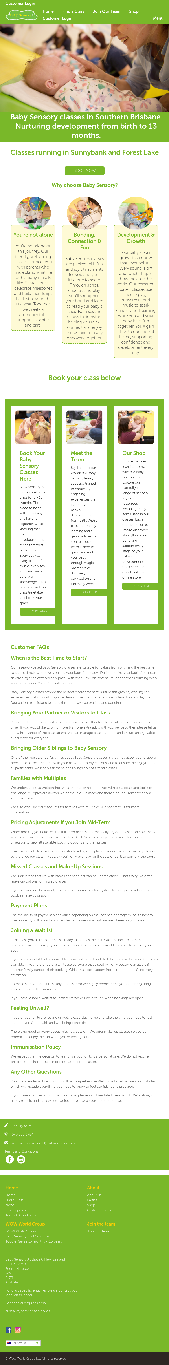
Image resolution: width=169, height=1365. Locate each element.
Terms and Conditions (21, 1151)
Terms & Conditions (21, 1215)
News (10, 1205)
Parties (92, 1200)
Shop (134, 12)
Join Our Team (106, 12)
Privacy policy (16, 1210)
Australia (16, 1343)
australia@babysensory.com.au (29, 1311)
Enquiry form (18, 1126)
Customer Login (20, 4)
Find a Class (73, 12)
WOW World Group (21, 1231)
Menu (158, 18)
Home (48, 12)
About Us (94, 1195)
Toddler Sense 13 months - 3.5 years (34, 1241)
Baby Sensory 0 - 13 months (27, 1236)
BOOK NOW (84, 171)
